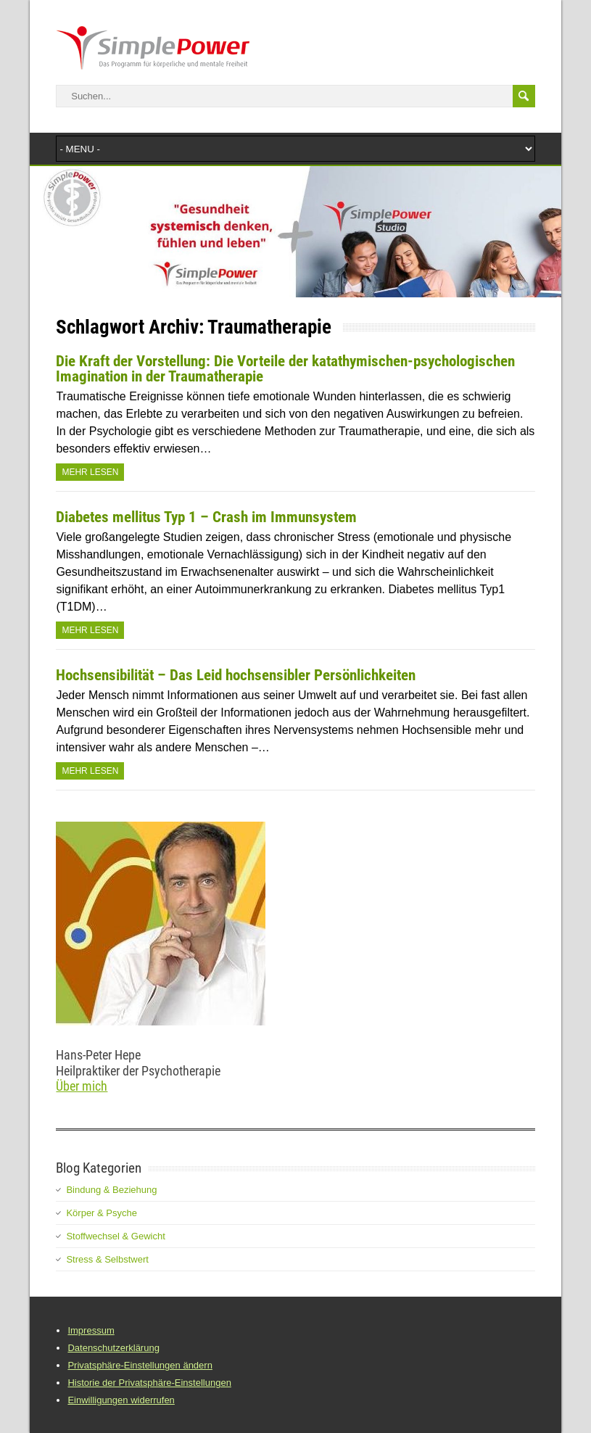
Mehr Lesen (90, 472)
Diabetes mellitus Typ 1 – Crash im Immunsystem (206, 517)
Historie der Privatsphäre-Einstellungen (149, 1382)
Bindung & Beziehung (111, 1189)
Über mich (81, 1086)
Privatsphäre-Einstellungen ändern (139, 1365)
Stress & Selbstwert (107, 1259)
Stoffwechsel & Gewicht (115, 1236)
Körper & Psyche (101, 1212)
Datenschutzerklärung (113, 1347)
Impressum (90, 1330)
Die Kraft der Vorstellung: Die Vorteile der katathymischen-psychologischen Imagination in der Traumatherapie (285, 368)
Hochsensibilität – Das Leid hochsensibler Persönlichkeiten (236, 675)
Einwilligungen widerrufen (120, 1400)
